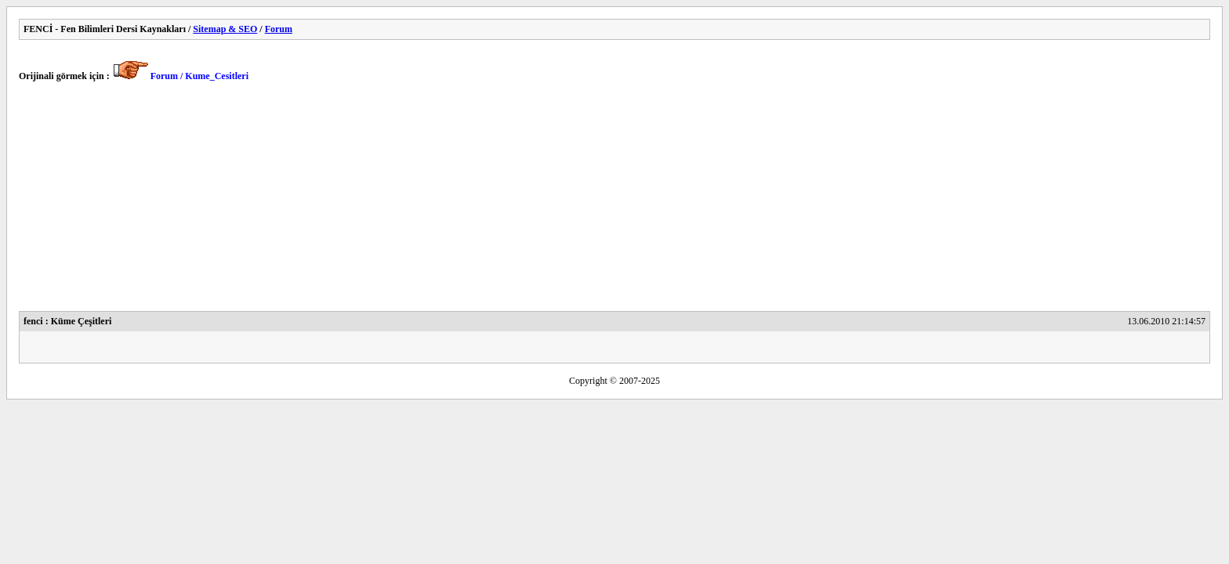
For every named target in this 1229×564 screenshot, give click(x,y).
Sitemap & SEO (225, 29)
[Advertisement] (489, 201)
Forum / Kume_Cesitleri (199, 75)
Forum (278, 29)
